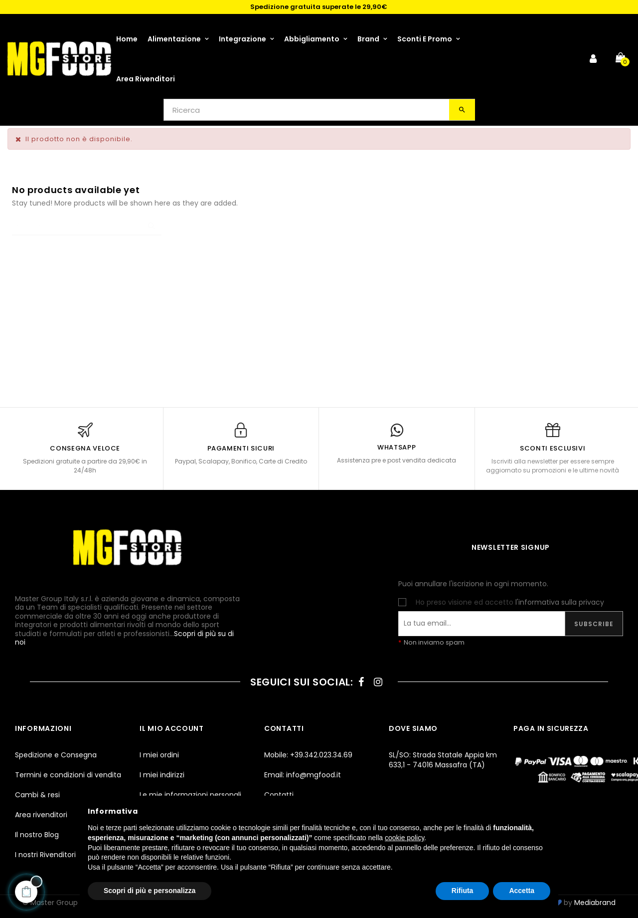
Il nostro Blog (37, 835)
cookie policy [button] (404, 838)
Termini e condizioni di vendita (68, 775)
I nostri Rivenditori (45, 855)
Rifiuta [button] (463, 891)
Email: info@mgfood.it (302, 775)
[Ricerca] (86, 225)
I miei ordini (159, 755)
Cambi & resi (37, 795)
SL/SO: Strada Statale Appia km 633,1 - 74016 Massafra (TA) (443, 760)
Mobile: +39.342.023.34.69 (308, 755)
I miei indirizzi (162, 775)
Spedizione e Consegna (56, 755)
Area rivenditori (41, 815)
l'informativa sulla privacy (559, 602)
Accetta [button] (521, 891)
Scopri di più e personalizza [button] (149, 891)
